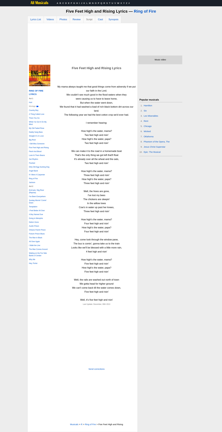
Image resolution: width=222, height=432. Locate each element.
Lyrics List (35, 19)
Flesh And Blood (35, 151)
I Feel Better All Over (37, 211)
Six (145, 110)
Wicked (147, 131)
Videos (50, 19)
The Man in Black (35, 238)
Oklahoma (148, 136)
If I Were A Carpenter (37, 175)
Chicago (148, 126)
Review (77, 19)
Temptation (33, 207)
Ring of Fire (145, 11)
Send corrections (96, 369)
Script (89, 19)
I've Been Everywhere (37, 196)
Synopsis (113, 19)
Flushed (32, 163)
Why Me (32, 259)
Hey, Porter (33, 263)
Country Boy (33, 110)
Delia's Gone (34, 222)
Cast (100, 19)
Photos (63, 19)
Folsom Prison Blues (37, 234)
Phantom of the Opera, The (157, 141)
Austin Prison (34, 226)
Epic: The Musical (152, 152)
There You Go (34, 118)
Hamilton (148, 105)
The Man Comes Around (38, 249)
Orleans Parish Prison (37, 230)
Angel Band (33, 171)
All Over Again (34, 242)
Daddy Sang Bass (36, 132)
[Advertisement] (82, 45)
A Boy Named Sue (36, 214)
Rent (146, 121)
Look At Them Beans (37, 155)
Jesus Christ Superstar (154, 147)
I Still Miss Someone (37, 144)
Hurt (30, 102)
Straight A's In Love (36, 136)
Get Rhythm (33, 159)
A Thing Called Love (36, 114)
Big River (32, 140)
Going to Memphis (36, 218)
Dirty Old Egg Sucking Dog (39, 167)
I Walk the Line (34, 245)
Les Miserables (151, 116)
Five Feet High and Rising (39, 148)
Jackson (32, 182)
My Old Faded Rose (36, 128)
